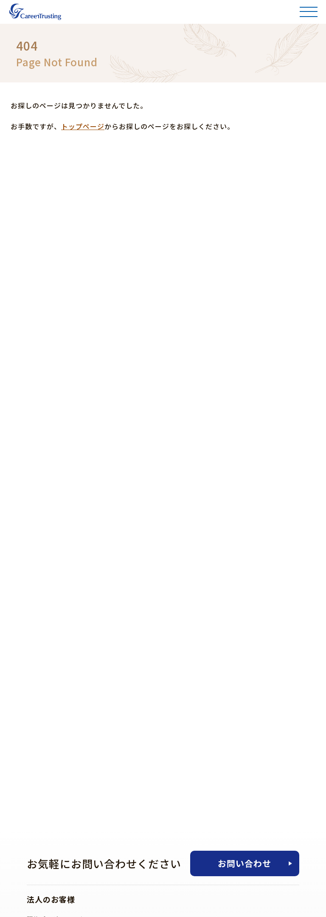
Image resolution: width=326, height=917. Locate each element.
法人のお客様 (51, 899)
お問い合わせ (244, 863)
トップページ (82, 126)
